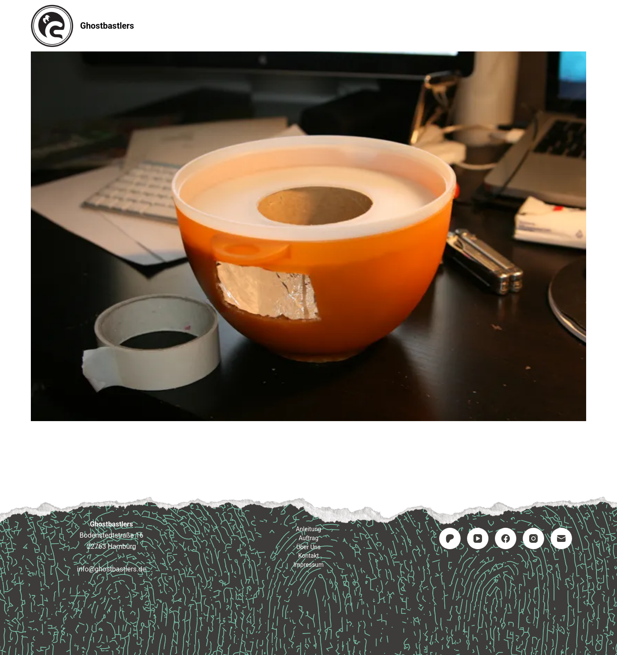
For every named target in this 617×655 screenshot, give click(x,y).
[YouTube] (477, 538)
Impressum (417, 25)
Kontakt (360, 25)
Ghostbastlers (107, 26)
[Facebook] (505, 538)
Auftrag (308, 25)
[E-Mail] (561, 538)
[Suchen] (583, 26)
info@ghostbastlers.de (111, 569)
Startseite (198, 25)
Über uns (309, 547)
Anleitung (255, 25)
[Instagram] (533, 538)
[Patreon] (450, 538)
